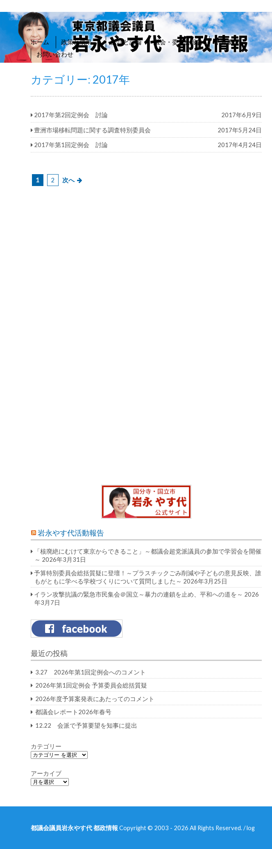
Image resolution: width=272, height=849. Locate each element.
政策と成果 (80, 41)
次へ (68, 180)
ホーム (40, 41)
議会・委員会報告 (178, 41)
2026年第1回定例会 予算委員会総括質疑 (91, 685)
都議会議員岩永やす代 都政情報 (74, 827)
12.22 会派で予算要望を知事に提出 (86, 725)
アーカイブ (46, 773)
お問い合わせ (54, 54)
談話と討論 (126, 41)
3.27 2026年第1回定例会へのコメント (90, 672)
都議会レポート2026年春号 (73, 711)
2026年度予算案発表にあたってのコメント (94, 698)
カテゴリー (46, 746)
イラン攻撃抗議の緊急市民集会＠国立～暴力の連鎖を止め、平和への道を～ (138, 594)
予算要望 (227, 41)
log (251, 827)
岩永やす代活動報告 (71, 533)
